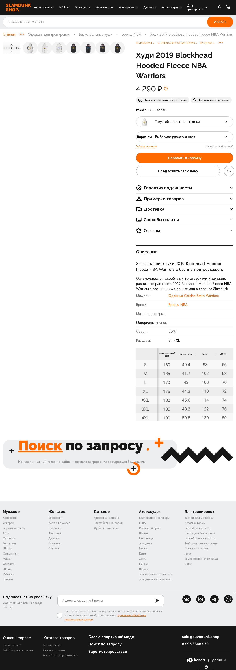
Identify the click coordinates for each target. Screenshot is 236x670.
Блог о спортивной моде (111, 637)
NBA (62, 7)
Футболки (9, 539)
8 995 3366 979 (195, 644)
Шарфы (143, 569)
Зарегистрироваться (107, 652)
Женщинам (126, 7)
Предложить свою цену (178, 171)
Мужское (11, 512)
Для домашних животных (155, 579)
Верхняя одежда (14, 528)
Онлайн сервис (17, 638)
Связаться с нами (54, 650)
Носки (143, 549)
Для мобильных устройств (156, 574)
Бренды (80, 7)
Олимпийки (10, 554)
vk (186, 599)
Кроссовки (10, 518)
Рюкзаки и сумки (150, 528)
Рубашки (8, 574)
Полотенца (146, 539)
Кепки (143, 554)
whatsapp (228, 599)
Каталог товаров (59, 638)
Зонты (143, 559)
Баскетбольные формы (108, 523)
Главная (9, 34)
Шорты (7, 549)
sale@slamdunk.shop (200, 637)
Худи (6, 533)
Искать (220, 22)
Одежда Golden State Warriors (193, 295)
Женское (56, 512)
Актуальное (42, 7)
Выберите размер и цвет (175, 137)
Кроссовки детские (106, 518)
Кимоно (8, 579)
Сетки (188, 564)
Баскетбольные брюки (198, 518)
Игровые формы (194, 523)
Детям (147, 7)
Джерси (8, 523)
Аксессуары (169, 7)
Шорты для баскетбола (199, 533)
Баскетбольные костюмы (200, 539)
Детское (102, 512)
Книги (142, 523)
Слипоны (54, 549)
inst (200, 599)
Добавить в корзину (185, 158)
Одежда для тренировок (48, 34)
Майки (7, 559)
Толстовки (9, 544)
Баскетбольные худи (95, 34)
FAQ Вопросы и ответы (18, 650)
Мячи (187, 554)
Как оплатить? (12, 645)
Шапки (143, 533)
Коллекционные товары (154, 518)
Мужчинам (102, 7)
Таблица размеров (146, 146)
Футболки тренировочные (201, 544)
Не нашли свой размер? (219, 146)
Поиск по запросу (105, 644)
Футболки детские (106, 528)
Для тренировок (195, 7)
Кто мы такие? (52, 645)
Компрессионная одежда (201, 559)
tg (214, 599)
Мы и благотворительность (60, 656)
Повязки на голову (196, 549)
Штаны (7, 569)
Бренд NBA (131, 34)
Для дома (145, 544)
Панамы (144, 564)
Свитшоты (9, 564)
